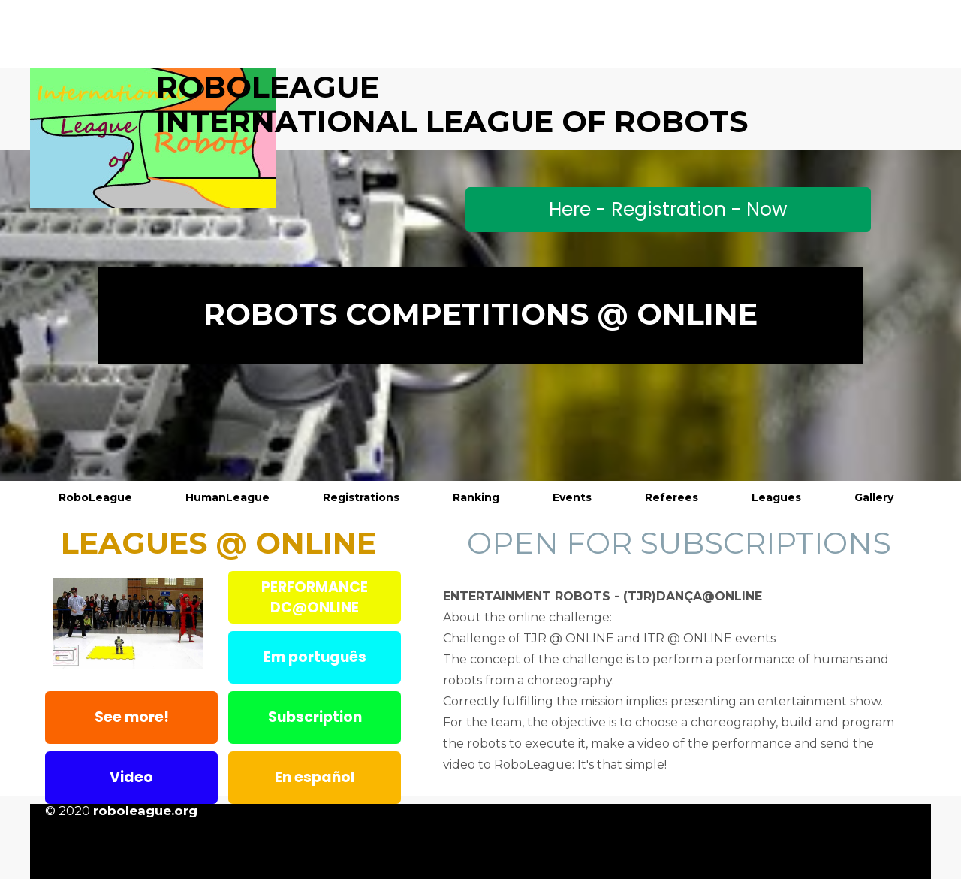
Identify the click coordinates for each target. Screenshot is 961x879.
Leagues (776, 497)
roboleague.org (145, 810)
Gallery (873, 497)
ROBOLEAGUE (267, 86)
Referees (671, 497)
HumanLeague (227, 497)
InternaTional (286, 121)
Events (572, 497)
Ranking (476, 497)
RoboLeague (95, 497)
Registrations (361, 497)
